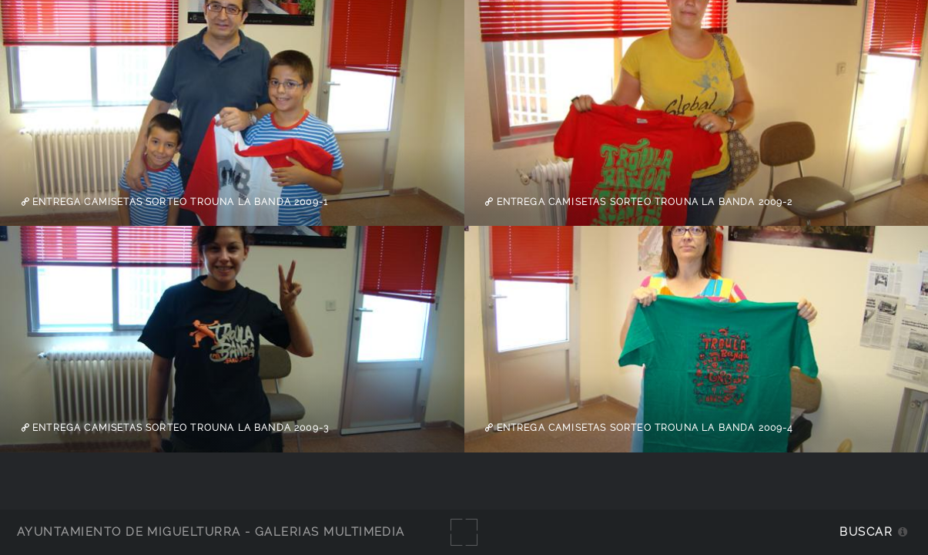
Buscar (866, 531)
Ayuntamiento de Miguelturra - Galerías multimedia (211, 531)
